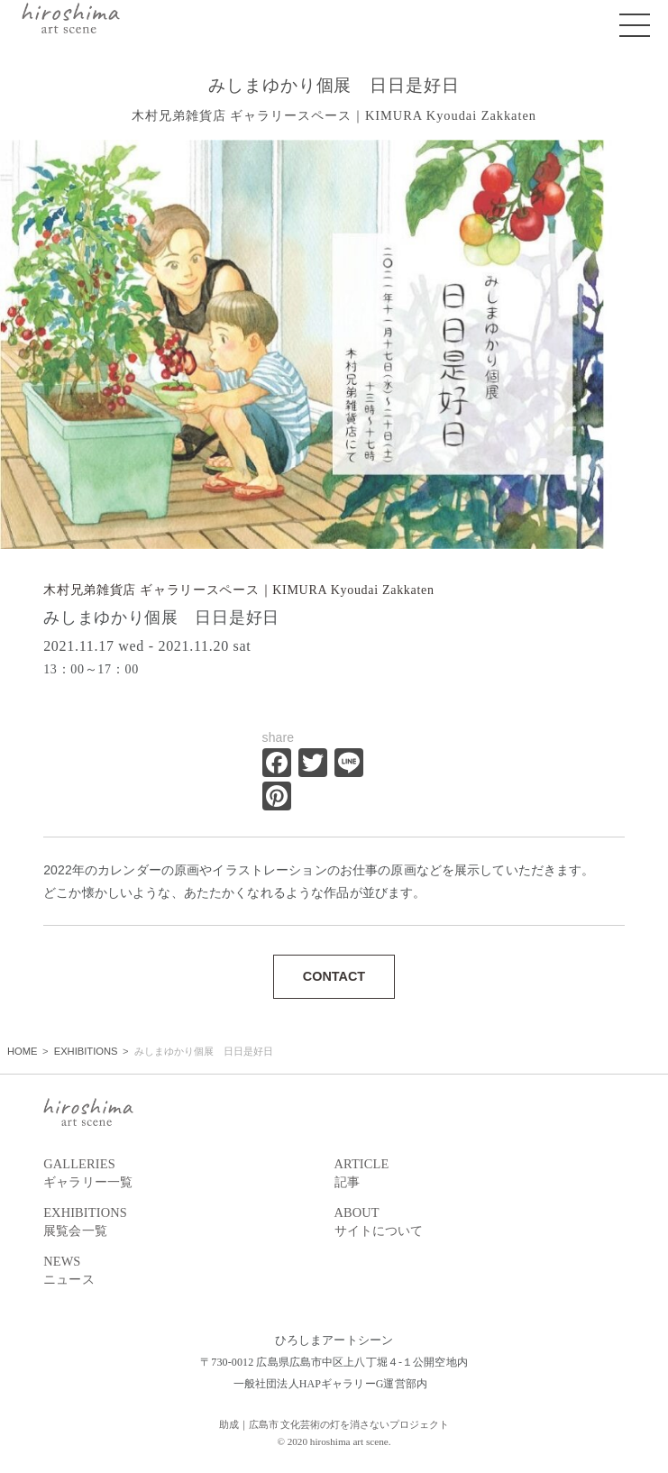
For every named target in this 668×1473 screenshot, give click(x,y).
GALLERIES (188, 1175)
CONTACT (334, 976)
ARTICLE (479, 1175)
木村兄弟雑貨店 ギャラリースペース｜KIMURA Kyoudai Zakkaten (239, 590)
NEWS (188, 1272)
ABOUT (479, 1223)
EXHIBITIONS (188, 1223)
